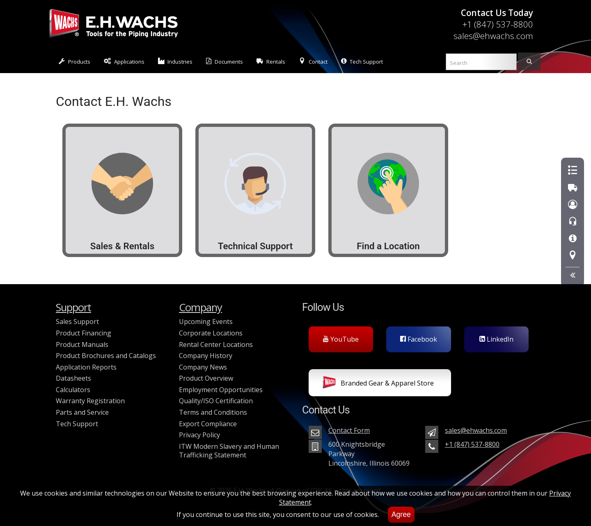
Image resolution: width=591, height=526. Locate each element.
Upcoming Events (206, 321)
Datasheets (73, 378)
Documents (224, 61)
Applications (124, 61)
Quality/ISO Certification (216, 400)
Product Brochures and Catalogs (106, 355)
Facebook (418, 339)
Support (73, 307)
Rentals (271, 61)
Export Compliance (208, 423)
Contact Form (349, 430)
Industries (175, 61)
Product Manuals (82, 344)
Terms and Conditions (213, 412)
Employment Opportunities (221, 389)
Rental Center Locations (216, 344)
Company (200, 307)
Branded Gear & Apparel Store (378, 384)
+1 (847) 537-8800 (497, 24)
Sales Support (77, 321)
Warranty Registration (90, 400)
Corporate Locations (211, 333)
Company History (205, 355)
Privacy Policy (199, 434)
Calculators (73, 389)
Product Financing (83, 333)
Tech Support (362, 61)
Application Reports (86, 367)
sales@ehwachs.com (493, 35)
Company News (203, 367)
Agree (401, 514)
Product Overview (206, 378)
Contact (313, 61)
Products (74, 61)
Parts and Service (82, 412)
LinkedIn (496, 339)
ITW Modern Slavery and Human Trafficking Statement (229, 451)
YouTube (341, 339)
